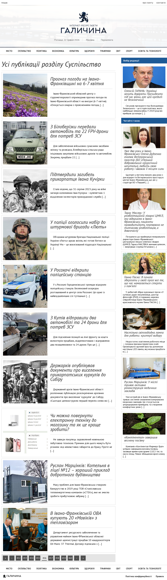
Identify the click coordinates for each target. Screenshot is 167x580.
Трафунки (105, 51)
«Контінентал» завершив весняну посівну (140, 438)
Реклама (90, 39)
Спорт (129, 51)
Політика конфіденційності (139, 576)
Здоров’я (89, 51)
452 (18, 558)
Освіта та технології (149, 51)
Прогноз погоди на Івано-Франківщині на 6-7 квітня (77, 81)
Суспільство (24, 51)
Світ (118, 51)
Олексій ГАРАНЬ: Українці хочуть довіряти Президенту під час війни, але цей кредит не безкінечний (143, 95)
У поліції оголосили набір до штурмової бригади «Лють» (78, 224)
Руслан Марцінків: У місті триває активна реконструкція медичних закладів (140, 386)
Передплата (107, 39)
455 (38, 558)
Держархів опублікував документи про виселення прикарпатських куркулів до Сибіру (78, 372)
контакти (161, 2)
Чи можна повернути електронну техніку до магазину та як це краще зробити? (75, 422)
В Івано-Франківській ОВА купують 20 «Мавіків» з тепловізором (75, 517)
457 (51, 558)
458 (57, 558)
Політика (41, 51)
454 (31, 558)
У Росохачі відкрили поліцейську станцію (70, 272)
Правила (160, 576)
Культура (74, 51)
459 (64, 558)
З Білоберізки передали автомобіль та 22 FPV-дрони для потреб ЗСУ (79, 131)
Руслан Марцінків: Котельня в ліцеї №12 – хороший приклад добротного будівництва (80, 470)
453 (25, 558)
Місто (9, 51)
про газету (148, 2)
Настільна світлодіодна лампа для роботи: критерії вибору (144, 334)
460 (70, 558)
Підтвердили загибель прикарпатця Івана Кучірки (77, 176)
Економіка (58, 51)
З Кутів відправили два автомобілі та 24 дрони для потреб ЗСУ (78, 322)
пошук (4, 2)
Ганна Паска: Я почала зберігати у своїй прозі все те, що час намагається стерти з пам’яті (144, 281)
